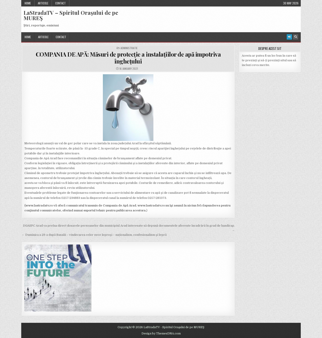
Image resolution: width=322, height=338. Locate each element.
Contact (60, 3)
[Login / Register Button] (289, 37)
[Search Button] (295, 37)
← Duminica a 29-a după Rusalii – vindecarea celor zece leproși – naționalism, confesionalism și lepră (94, 234)
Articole (43, 3)
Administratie (129, 48)
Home (28, 3)
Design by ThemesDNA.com (161, 333)
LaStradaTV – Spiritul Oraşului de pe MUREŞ (70, 15)
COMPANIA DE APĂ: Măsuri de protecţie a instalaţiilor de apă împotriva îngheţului (128, 57)
